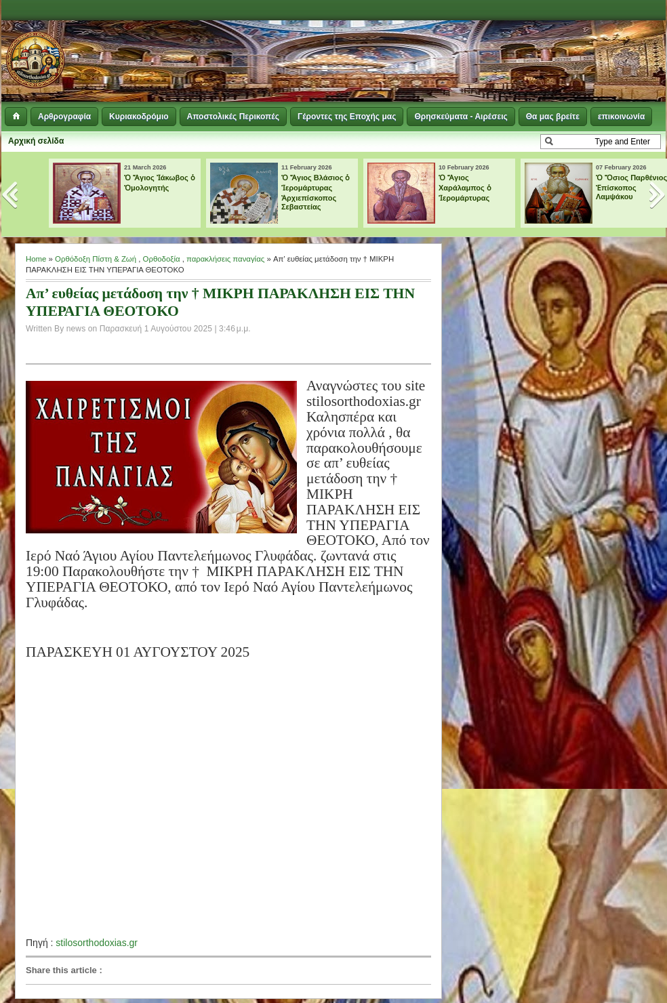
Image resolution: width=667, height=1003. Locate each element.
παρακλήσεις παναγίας (225, 259)
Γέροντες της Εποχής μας (347, 116)
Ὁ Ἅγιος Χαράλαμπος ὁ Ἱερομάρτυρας (465, 187)
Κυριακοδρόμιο (138, 116)
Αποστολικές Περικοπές (233, 116)
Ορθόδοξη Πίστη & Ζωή (95, 259)
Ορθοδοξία (161, 259)
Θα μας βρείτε (553, 116)
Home (36, 259)
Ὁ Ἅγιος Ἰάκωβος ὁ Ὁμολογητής (159, 182)
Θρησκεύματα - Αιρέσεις (460, 116)
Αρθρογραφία (64, 116)
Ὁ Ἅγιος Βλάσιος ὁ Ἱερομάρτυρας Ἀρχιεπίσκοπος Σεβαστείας (315, 192)
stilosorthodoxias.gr (97, 942)
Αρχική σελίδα (36, 141)
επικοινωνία (621, 116)
